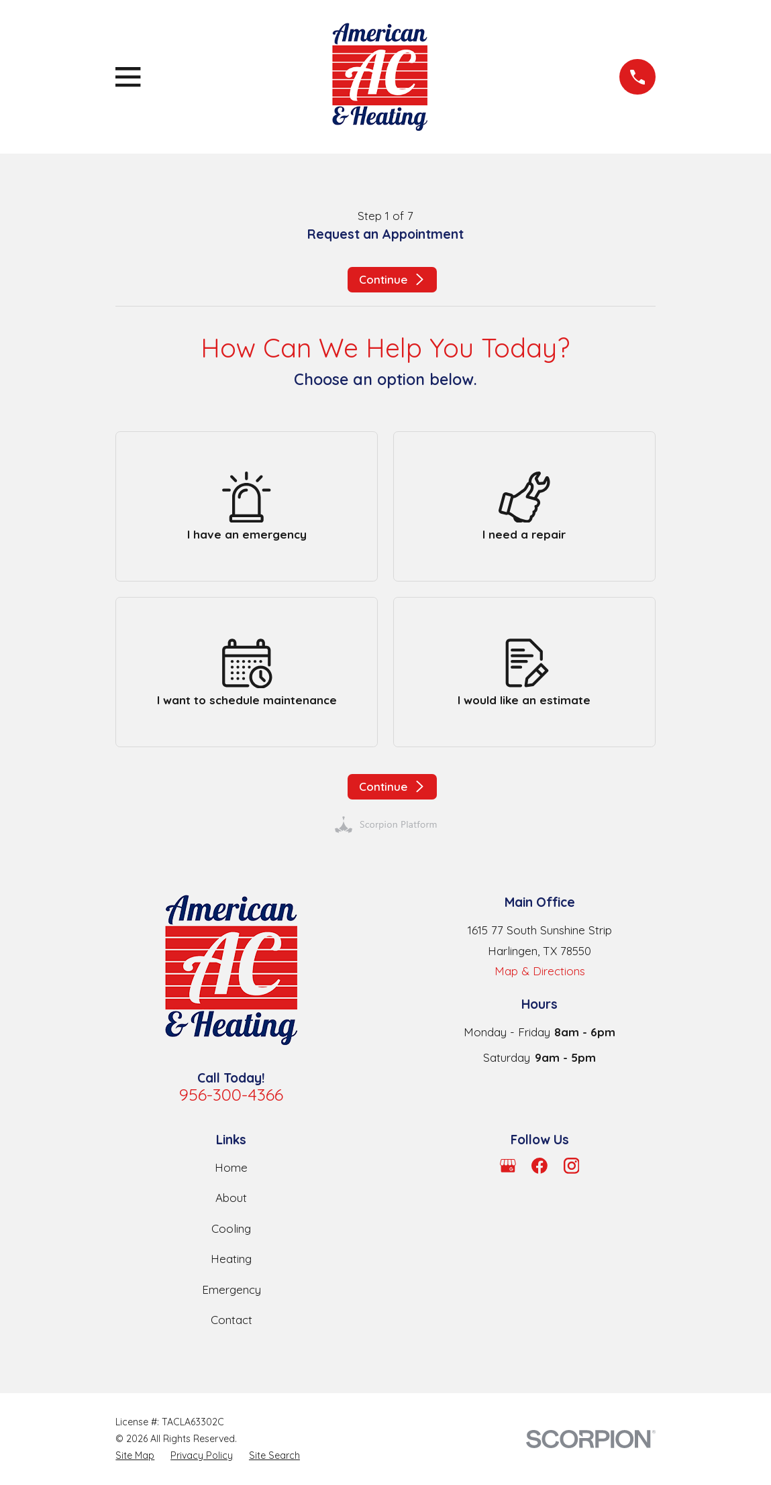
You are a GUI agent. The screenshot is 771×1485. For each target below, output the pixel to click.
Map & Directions (540, 971)
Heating (231, 1259)
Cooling (231, 1228)
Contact (231, 1320)
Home (231, 1167)
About (231, 1198)
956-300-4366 (231, 1094)
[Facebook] (539, 1166)
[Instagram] (572, 1166)
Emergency (231, 1289)
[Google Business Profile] (508, 1166)
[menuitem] (134, 1455)
